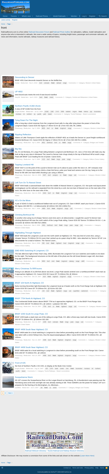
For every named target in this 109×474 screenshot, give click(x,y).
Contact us (67, 468)
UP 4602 (19, 92)
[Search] (102, 16)
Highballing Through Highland (28, 233)
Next (9, 393)
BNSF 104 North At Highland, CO (29, 283)
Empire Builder (20, 111)
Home (5, 16)
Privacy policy (89, 468)
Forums (14, 16)
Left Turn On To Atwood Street (28, 183)
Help (96, 468)
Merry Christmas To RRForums (28, 269)
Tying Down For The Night (26, 120)
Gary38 (17, 97)
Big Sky (18, 149)
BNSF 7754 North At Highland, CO (30, 298)
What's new (26, 16)
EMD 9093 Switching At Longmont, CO (32, 251)
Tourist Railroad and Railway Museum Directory (66, 451)
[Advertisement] (54, 56)
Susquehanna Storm (24, 377)
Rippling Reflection (23, 134)
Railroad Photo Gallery (61, 32)
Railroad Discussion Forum (39, 32)
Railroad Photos (42, 16)
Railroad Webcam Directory (35, 451)
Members (74, 16)
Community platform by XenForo (54, 472)
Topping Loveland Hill (24, 165)
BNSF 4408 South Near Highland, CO (31, 329)
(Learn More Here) (87, 456)
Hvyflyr (17, 83)
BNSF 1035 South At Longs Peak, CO (31, 314)
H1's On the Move (23, 200)
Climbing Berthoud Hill (24, 215)
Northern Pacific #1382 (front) (28, 106)
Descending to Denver (24, 77)
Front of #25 (20, 363)
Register (15, 20)
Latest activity (5, 20)
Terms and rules (77, 468)
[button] (18, 16)
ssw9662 (18, 387)
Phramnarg (18, 128)
